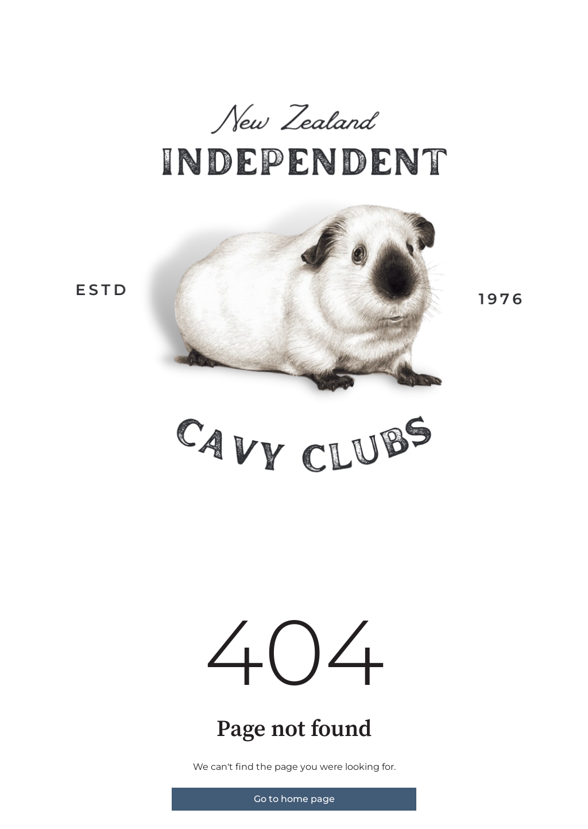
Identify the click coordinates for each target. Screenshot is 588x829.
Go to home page (294, 798)
